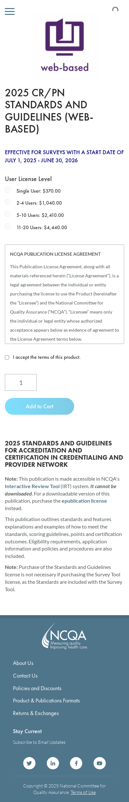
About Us (23, 663)
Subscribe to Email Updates (39, 742)
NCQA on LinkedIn (53, 763)
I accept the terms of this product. (47, 357)
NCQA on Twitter (29, 763)
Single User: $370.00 (38, 190)
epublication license (84, 500)
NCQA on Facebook (76, 763)
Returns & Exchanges (36, 713)
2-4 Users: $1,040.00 (39, 202)
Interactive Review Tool (32, 486)
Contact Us (25, 675)
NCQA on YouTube (100, 763)
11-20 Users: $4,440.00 (41, 227)
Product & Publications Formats (46, 700)
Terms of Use (83, 792)
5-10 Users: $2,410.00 (40, 215)
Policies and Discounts (37, 688)
